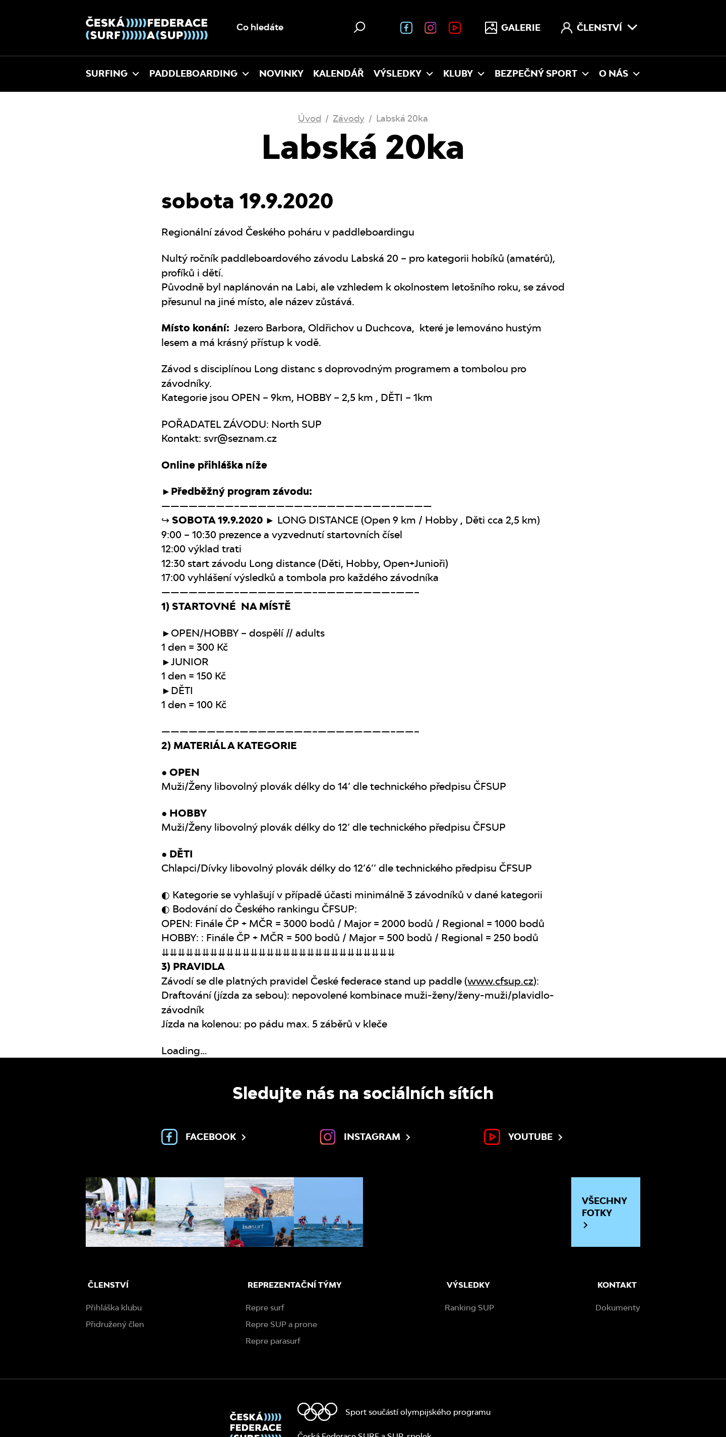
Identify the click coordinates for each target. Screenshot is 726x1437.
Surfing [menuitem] (113, 73)
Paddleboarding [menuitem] (199, 73)
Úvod (309, 118)
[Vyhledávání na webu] (302, 27)
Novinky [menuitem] (281, 73)
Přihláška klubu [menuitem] (114, 1307)
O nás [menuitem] (619, 73)
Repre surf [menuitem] (265, 1307)
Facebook (204, 1137)
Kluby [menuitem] (464, 73)
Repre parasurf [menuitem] (273, 1341)
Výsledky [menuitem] (404, 73)
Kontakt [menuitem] (617, 1285)
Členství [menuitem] (599, 28)
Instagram (366, 1137)
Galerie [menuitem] (512, 28)
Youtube (524, 1137)
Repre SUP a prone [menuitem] (281, 1324)
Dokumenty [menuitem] (617, 1307)
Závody (349, 118)
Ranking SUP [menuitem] (469, 1307)
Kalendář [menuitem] (338, 73)
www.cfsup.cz (500, 981)
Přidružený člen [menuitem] (115, 1324)
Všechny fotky (604, 1212)
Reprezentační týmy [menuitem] (295, 1285)
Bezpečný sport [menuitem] (542, 73)
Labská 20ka (402, 118)
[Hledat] (359, 27)
